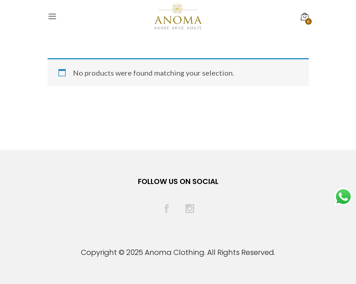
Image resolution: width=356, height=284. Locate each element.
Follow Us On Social (178, 181)
